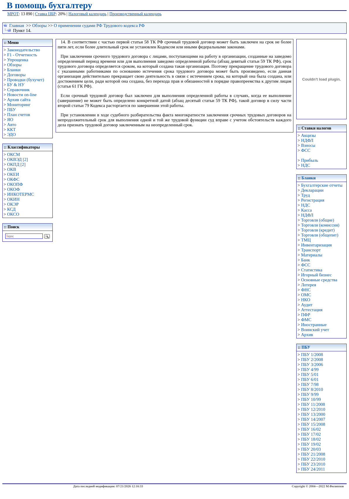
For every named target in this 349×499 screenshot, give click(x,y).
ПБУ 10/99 (311, 399)
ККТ (11, 129)
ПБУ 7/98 (310, 384)
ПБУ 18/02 (311, 439)
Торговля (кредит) (318, 230)
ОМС (306, 294)
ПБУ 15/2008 (313, 424)
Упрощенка (17, 59)
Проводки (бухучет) (25, 79)
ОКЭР (12, 204)
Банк (305, 260)
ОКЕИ (13, 174)
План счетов (18, 114)
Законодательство (23, 49)
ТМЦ (306, 240)
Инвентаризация (316, 245)
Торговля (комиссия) (320, 225)
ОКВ (11, 169)
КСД (11, 209)
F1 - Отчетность (22, 54)
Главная (16, 25)
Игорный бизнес (316, 275)
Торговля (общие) (317, 220)
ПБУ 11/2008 (313, 404)
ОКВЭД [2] (17, 159)
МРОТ (13, 14)
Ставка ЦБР (45, 14)
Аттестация (311, 309)
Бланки (13, 69)
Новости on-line (22, 94)
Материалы (311, 255)
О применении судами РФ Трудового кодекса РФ (99, 25)
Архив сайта (18, 99)
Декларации (312, 190)
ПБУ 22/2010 (313, 459)
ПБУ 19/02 (311, 444)
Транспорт (311, 250)
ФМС (306, 319)
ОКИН (13, 199)
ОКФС (13, 179)
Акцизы (308, 135)
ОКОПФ (15, 184)
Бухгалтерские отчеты (321, 185)
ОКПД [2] (16, 164)
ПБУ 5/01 (310, 374)
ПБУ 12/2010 (313, 409)
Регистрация (312, 200)
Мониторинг (18, 104)
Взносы (308, 145)
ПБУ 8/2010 (312, 389)
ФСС (305, 150)
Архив (307, 334)
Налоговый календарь (88, 14)
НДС (305, 165)
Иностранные (313, 324)
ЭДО (11, 134)
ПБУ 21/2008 (313, 454)
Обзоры (39, 25)
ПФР (305, 314)
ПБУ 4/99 (310, 369)
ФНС (306, 289)
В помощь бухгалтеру (49, 5)
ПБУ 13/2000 (313, 414)
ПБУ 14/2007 (313, 419)
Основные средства (319, 279)
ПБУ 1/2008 (312, 354)
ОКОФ (13, 189)
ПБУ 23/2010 (313, 464)
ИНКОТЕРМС (20, 194)
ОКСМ (13, 154)
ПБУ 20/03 (311, 449)
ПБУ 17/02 (311, 434)
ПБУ (11, 109)
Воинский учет (315, 329)
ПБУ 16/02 (311, 429)
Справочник (18, 89)
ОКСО (13, 214)
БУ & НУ (15, 84)
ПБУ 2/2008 (312, 359)
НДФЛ (307, 140)
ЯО (10, 119)
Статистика (311, 270)
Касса (306, 210)
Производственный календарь (136, 14)
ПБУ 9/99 (310, 394)
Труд (305, 195)
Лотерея (308, 284)
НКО (305, 299)
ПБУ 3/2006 (312, 364)
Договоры (16, 74)
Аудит (306, 304)
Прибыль (309, 160)
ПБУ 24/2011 (313, 469)
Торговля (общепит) (319, 235)
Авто (11, 124)
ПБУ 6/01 (310, 379)
